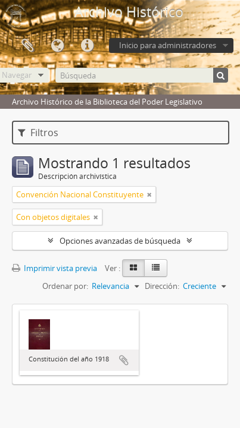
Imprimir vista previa (54, 268)
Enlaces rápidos (87, 46)
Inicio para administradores (167, 45)
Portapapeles (27, 46)
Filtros (38, 132)
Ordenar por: (65, 286)
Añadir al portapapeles (124, 360)
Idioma (57, 46)
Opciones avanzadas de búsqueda (120, 240)
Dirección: (162, 286)
